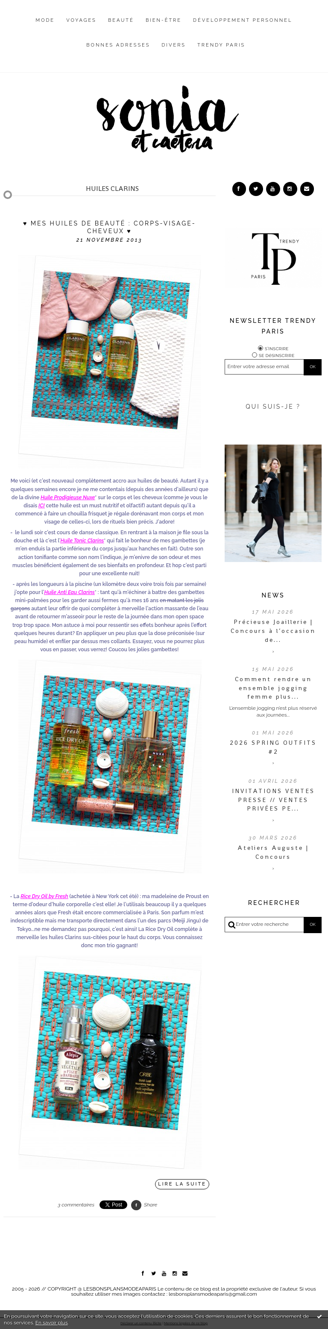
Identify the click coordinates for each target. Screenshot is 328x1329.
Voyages (81, 20)
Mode (45, 20)
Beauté (121, 20)
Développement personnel (242, 20)
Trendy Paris (221, 45)
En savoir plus (51, 1323)
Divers (174, 45)
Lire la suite (182, 1184)
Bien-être (164, 20)
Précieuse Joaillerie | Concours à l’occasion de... (273, 631)
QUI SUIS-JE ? (273, 406)
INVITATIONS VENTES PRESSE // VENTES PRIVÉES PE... (273, 800)
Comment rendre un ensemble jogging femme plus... (273, 688)
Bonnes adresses (118, 45)
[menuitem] (45, 27)
